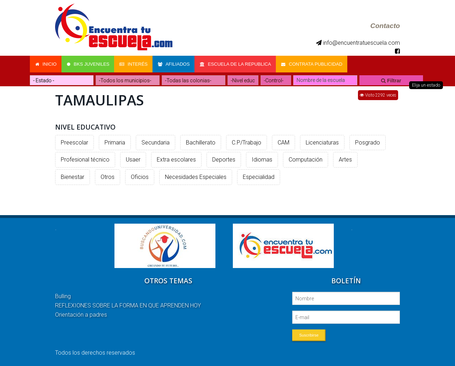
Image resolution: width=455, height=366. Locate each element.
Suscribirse (308, 334)
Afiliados (175, 63)
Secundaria (155, 141)
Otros (107, 176)
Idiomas (262, 158)
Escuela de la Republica (237, 63)
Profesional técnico (85, 158)
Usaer (133, 158)
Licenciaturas (322, 141)
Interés (135, 63)
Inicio (46, 63)
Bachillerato (200, 141)
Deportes (223, 158)
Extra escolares (176, 158)
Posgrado (367, 141)
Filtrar (391, 80)
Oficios (140, 176)
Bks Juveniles (88, 63)
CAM (283, 141)
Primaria (115, 141)
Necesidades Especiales (195, 176)
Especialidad (258, 176)
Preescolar (74, 141)
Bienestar (72, 176)
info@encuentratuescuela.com (358, 42)
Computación (305, 158)
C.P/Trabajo (246, 141)
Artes (345, 158)
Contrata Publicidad (314, 63)
